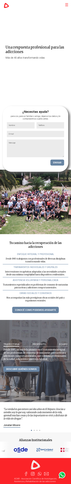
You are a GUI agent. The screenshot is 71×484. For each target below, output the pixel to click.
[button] (31, 430)
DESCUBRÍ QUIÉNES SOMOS (21, 369)
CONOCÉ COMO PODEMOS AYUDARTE (35, 310)
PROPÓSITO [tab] (39, 344)
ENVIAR (57, 162)
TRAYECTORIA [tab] (11, 344)
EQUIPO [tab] (63, 344)
